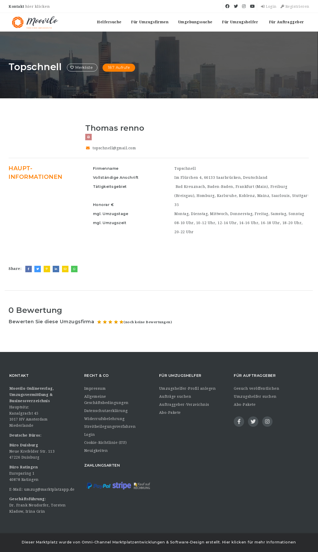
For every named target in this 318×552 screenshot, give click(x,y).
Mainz (263, 196)
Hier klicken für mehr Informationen (258, 542)
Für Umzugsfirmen (149, 22)
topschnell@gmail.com (114, 148)
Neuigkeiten (96, 450)
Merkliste (82, 67)
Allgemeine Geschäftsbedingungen (106, 399)
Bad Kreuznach (190, 187)
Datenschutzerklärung (106, 411)
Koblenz (247, 196)
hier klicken (37, 6)
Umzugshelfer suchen (255, 396)
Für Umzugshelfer (240, 22)
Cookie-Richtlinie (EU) (105, 442)
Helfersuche (109, 22)
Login (269, 6)
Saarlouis (281, 196)
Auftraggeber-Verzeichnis (184, 404)
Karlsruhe (227, 196)
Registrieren (295, 6)
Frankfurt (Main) (252, 187)
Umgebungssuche (195, 22)
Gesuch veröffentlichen (256, 388)
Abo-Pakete (170, 412)
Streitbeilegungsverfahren (110, 426)
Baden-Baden (220, 187)
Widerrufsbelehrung (104, 419)
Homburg (206, 196)
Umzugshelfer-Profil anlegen (187, 388)
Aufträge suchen (175, 396)
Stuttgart (300, 196)
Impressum (95, 388)
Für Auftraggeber (286, 22)
